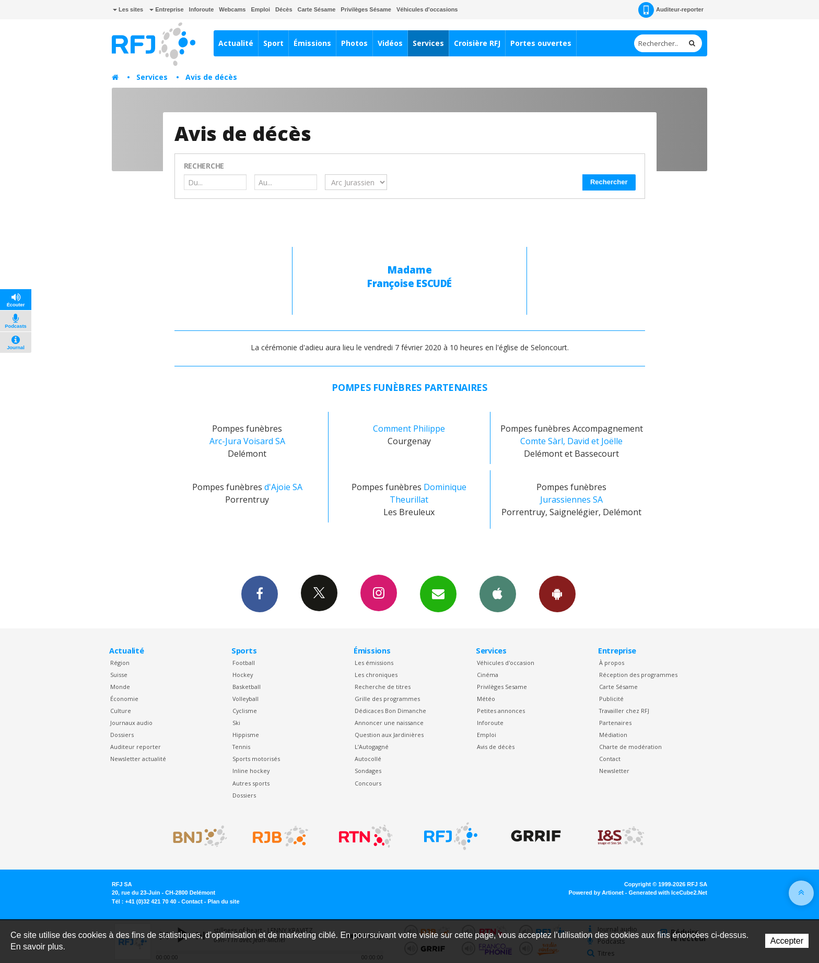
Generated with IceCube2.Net (668, 892)
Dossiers (122, 734)
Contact (610, 758)
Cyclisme (244, 710)
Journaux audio (131, 722)
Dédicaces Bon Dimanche (390, 710)
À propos (611, 662)
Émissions (312, 43)
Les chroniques (376, 674)
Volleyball (245, 698)
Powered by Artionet (596, 892)
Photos (354, 43)
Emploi (260, 9)
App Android (557, 593)
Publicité (611, 698)
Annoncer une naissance (389, 722)
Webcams (232, 9)
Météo (486, 698)
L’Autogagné (372, 746)
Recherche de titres (383, 686)
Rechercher (609, 182)
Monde (120, 686)
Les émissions (374, 662)
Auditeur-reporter (671, 10)
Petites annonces (501, 710)
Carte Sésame (317, 9)
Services (428, 43)
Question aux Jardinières (389, 734)
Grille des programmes (387, 698)
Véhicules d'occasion (505, 662)
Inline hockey (251, 770)
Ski (236, 722)
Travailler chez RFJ (624, 710)
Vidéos (390, 43)
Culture (120, 710)
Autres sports (251, 783)
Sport (273, 43)
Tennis (241, 746)
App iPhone (497, 593)
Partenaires (615, 722)
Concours (368, 783)
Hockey (242, 674)
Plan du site (223, 901)
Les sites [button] (128, 9)
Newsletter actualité (138, 758)
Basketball (246, 686)
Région (120, 662)
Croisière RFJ (477, 43)
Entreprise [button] (166, 9)
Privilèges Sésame (366, 9)
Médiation (613, 734)
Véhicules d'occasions (427, 9)
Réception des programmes (638, 674)
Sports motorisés (256, 758)
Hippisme (245, 734)
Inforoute (201, 9)
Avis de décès (211, 77)
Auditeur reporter (135, 746)
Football (243, 662)
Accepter (786, 940)
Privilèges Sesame (502, 686)
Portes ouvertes (540, 43)
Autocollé (368, 758)
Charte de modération (630, 746)
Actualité (235, 43)
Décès (283, 9)
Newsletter (614, 770)
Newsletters (438, 593)
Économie (124, 698)
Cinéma (487, 674)
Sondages (368, 770)
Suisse (118, 674)
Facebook (259, 593)
